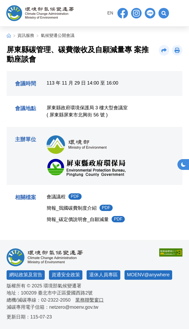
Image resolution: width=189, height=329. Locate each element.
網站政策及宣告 (25, 274)
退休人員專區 (103, 274)
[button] (163, 13)
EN (110, 13)
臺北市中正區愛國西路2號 (65, 293)
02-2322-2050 (56, 300)
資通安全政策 (66, 274)
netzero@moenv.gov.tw (73, 307)
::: (101, 12)
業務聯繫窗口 (89, 300)
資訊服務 (25, 35)
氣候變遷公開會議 (57, 35)
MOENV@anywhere (148, 274)
